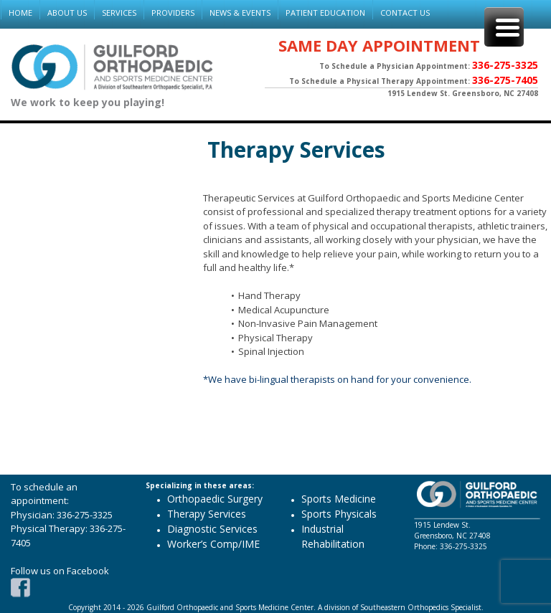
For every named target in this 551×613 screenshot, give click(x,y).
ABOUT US (67, 12)
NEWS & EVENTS (239, 12)
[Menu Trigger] (504, 27)
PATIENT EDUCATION (325, 12)
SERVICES (119, 12)
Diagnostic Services (212, 529)
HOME (20, 12)
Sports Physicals (339, 514)
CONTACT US (405, 12)
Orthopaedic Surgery (215, 498)
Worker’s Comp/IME (213, 544)
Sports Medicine (338, 498)
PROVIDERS (172, 12)
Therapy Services (296, 149)
